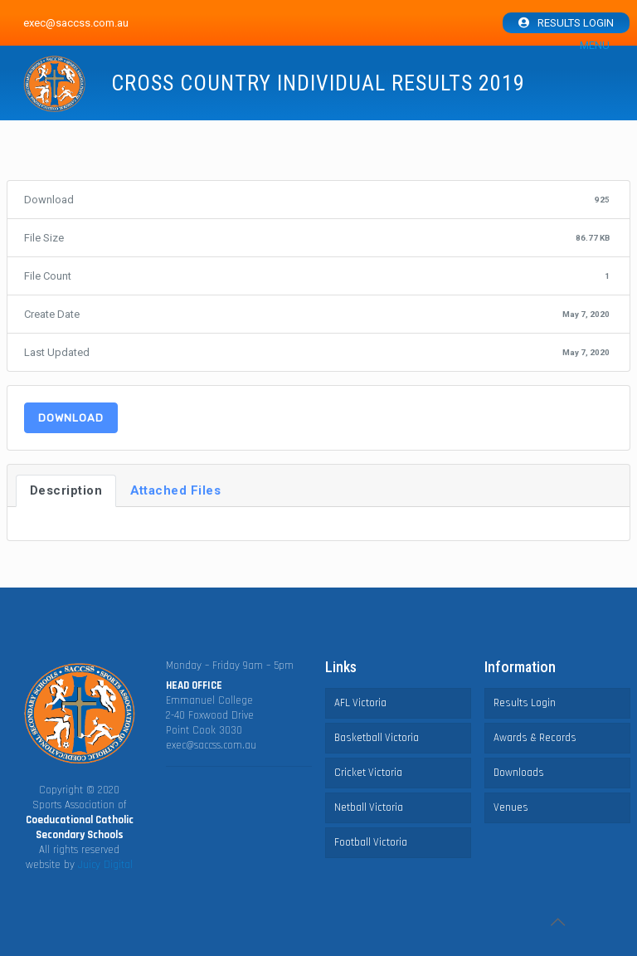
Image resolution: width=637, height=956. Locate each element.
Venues (511, 807)
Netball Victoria (368, 807)
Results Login (575, 23)
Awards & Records (535, 737)
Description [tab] (66, 490)
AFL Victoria (360, 703)
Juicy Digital (105, 864)
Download (71, 418)
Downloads (519, 772)
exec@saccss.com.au (211, 745)
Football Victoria (370, 842)
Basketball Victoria (376, 737)
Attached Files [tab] (175, 490)
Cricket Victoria (368, 772)
